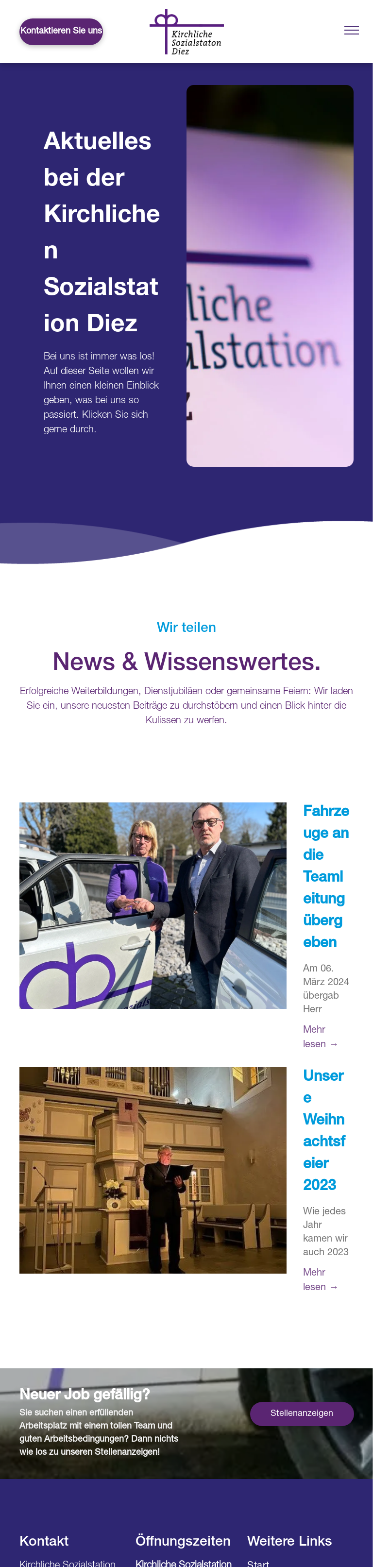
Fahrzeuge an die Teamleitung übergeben (326, 879)
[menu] (351, 30)
